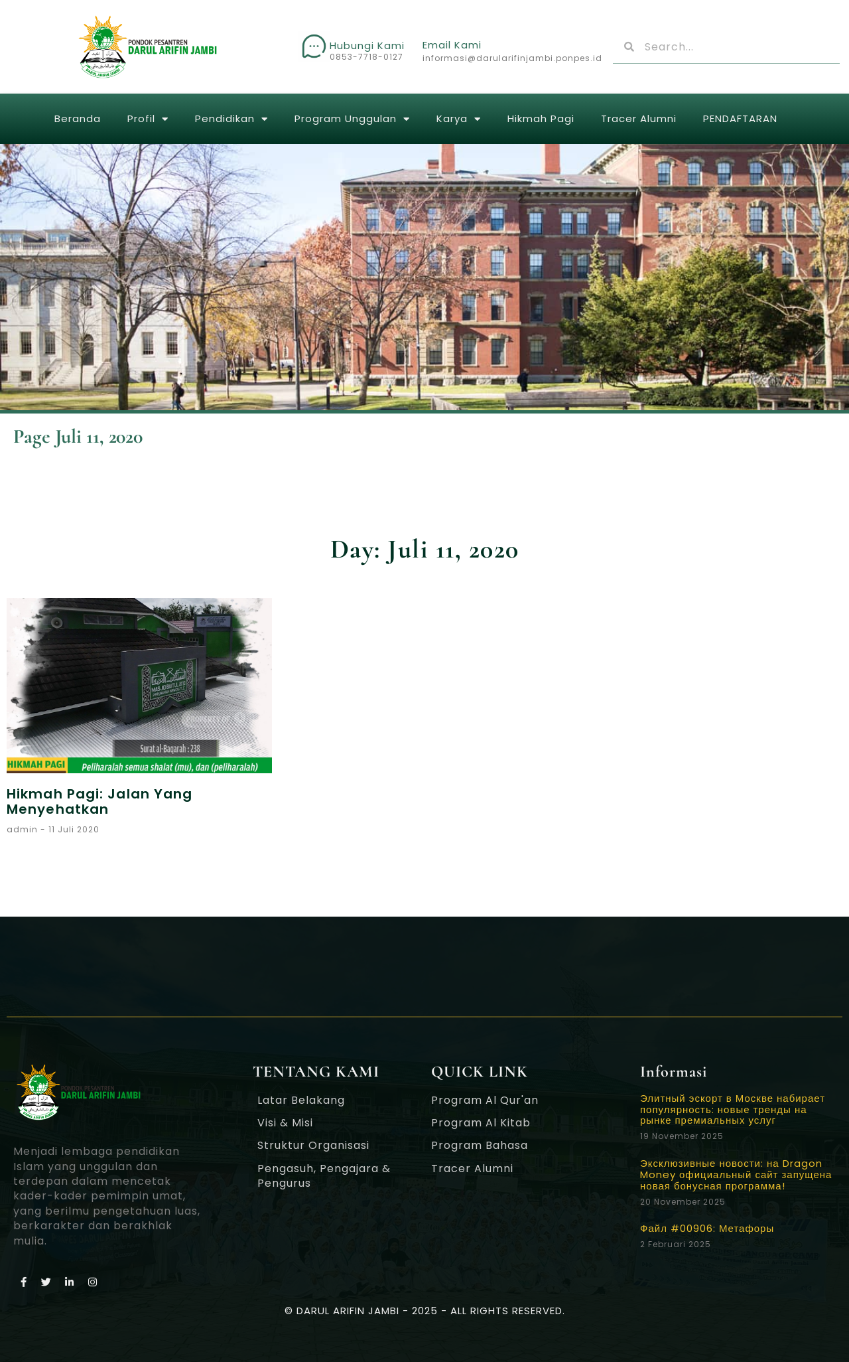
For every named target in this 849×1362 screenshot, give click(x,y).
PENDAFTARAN (740, 118)
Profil (147, 119)
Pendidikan (231, 119)
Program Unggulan (352, 119)
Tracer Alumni (639, 118)
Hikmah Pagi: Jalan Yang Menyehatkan (99, 801)
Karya (458, 119)
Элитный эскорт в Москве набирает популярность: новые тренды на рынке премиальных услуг (732, 1109)
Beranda (77, 118)
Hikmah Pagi (540, 118)
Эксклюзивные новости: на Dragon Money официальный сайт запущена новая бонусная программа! (736, 1174)
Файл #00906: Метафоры (707, 1228)
